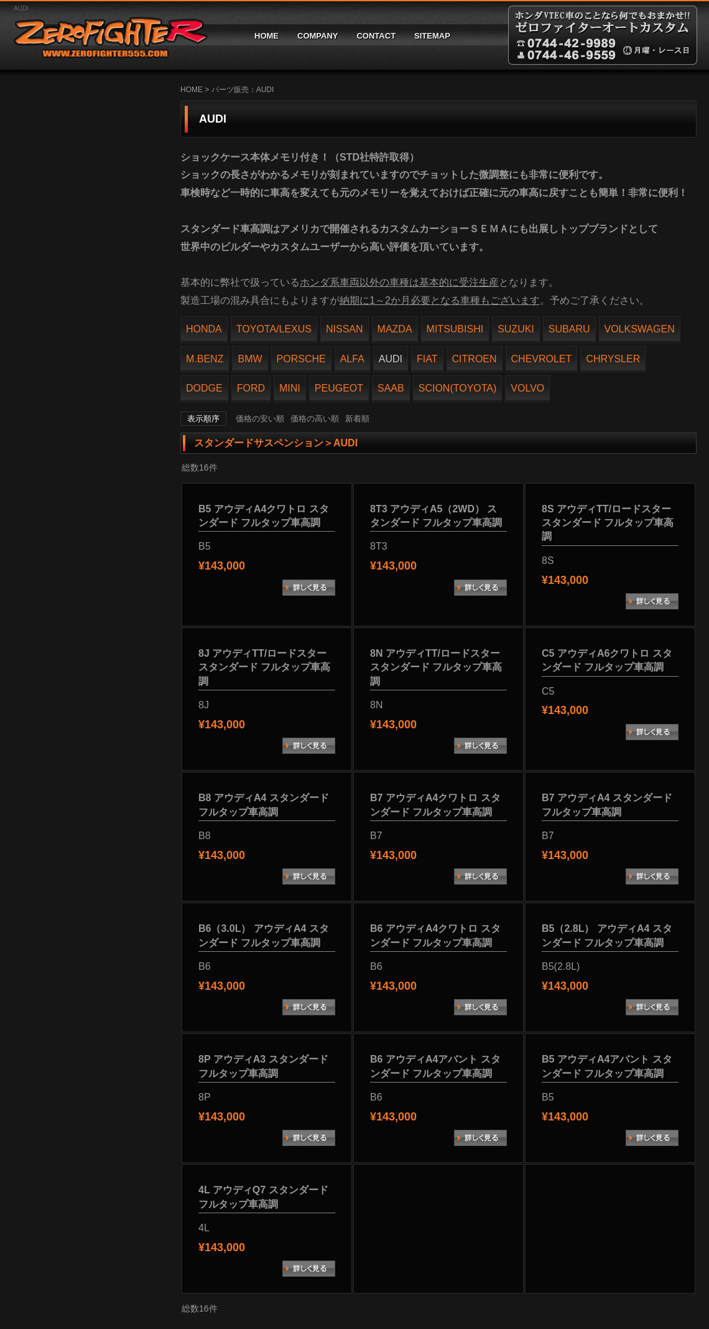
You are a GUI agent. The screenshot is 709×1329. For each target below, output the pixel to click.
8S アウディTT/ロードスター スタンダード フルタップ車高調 (608, 523)
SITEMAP (432, 35)
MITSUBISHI (455, 329)
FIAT (427, 359)
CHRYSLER (613, 359)
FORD (251, 388)
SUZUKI (516, 329)
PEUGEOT (339, 388)
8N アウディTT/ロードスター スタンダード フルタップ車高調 (436, 667)
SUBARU (569, 329)
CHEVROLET (541, 359)
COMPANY (317, 35)
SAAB (391, 388)
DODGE (204, 388)
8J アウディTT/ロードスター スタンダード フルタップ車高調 (264, 667)
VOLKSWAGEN (640, 329)
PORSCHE (301, 359)
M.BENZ (204, 359)
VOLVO (527, 388)
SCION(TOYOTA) (458, 388)
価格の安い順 (260, 418)
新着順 (357, 418)
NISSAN (344, 329)
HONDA (204, 329)
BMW (250, 359)
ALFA (352, 359)
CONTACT (376, 35)
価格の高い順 (314, 418)
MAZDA (395, 329)
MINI (289, 388)
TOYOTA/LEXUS (274, 329)
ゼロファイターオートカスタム (105, 35)
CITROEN (474, 359)
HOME (266, 35)
